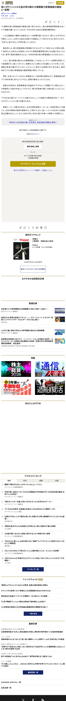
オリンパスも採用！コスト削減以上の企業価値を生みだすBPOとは (26, 543)
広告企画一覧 (6, 640)
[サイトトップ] (8, 2)
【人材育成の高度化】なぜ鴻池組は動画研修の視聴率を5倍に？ (24, 560)
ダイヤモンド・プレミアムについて (11, 671)
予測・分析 (4, 16)
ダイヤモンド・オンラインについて (12, 661)
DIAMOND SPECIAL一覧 (11, 635)
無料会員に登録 (33, 146)
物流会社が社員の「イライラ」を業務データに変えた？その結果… (25, 549)
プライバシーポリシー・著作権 (10, 686)
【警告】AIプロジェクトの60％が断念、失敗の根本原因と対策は (24, 538)
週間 (41, 433)
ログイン (51, 3)
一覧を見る (33, 566)
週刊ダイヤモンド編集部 (9, 13)
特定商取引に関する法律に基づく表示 (13, 682)
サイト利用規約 (6, 678)
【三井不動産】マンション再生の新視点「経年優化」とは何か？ (23, 554)
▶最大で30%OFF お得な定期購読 (33, 222)
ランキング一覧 (33, 522)
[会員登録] (60, 3)
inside (12, 16)
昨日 (25, 433)
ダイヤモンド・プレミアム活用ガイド (12, 675)
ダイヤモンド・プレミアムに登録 (33, 164)
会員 (57, 433)
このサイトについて (7, 667)
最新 (9, 433)
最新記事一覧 (33, 625)
